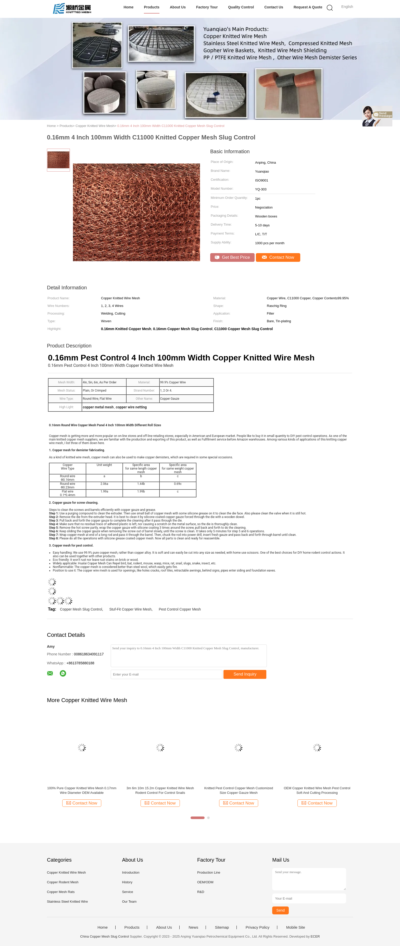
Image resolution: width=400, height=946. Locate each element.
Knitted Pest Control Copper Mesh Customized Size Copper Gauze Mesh (238, 790)
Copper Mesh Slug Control (81, 609)
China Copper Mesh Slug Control (104, 936)
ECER (315, 936)
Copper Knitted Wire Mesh (66, 872)
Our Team (129, 901)
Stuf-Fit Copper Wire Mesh (130, 609)
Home (128, 7)
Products (151, 7)
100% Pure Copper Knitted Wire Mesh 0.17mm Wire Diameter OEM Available (81, 790)
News (193, 927)
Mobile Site (295, 927)
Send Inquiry (245, 674)
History (127, 882)
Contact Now (278, 257)
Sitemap (222, 927)
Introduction (130, 872)
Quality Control (241, 7)
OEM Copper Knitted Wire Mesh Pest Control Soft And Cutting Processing (317, 790)
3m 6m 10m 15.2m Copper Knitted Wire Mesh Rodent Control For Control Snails (160, 790)
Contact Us (273, 7)
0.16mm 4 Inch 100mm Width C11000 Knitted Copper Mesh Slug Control (170, 126)
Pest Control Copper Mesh (180, 609)
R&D (200, 892)
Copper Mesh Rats (60, 892)
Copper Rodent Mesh (63, 882)
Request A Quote (308, 7)
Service (127, 892)
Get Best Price (232, 257)
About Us (178, 7)
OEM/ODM (205, 882)
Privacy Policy (257, 927)
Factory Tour (207, 7)
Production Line (208, 872)
